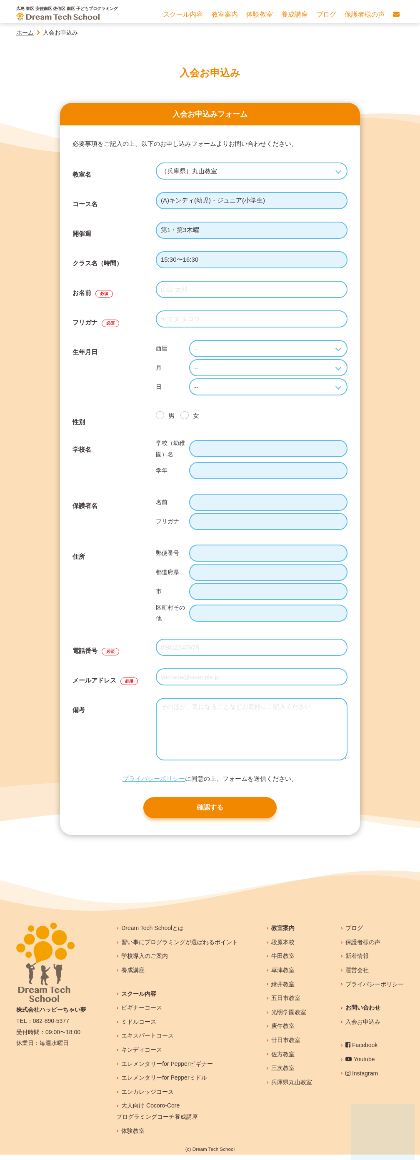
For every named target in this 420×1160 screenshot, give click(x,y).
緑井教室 (283, 989)
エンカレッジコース (147, 1097)
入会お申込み (362, 1027)
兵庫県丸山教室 (291, 1087)
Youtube (360, 1064)
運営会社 (357, 975)
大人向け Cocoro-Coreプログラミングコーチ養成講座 (157, 1116)
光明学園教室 (288, 1017)
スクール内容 (138, 999)
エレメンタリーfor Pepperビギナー (166, 1069)
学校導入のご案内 (144, 961)
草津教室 (283, 975)
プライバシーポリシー (153, 778)
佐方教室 (283, 1059)
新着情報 (357, 961)
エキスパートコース (147, 1041)
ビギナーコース (141, 1013)
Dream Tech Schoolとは (152, 933)
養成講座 (133, 975)
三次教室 (283, 1073)
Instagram (361, 1078)
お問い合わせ (362, 1013)
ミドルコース (138, 1027)
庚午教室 (283, 1031)
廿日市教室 (285, 1045)
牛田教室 (283, 961)
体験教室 (133, 1136)
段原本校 (283, 947)
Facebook (361, 1050)
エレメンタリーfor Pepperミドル (164, 1083)
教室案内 (283, 933)
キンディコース (141, 1055)
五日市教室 (285, 1003)
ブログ (354, 933)
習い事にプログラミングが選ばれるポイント (179, 947)
